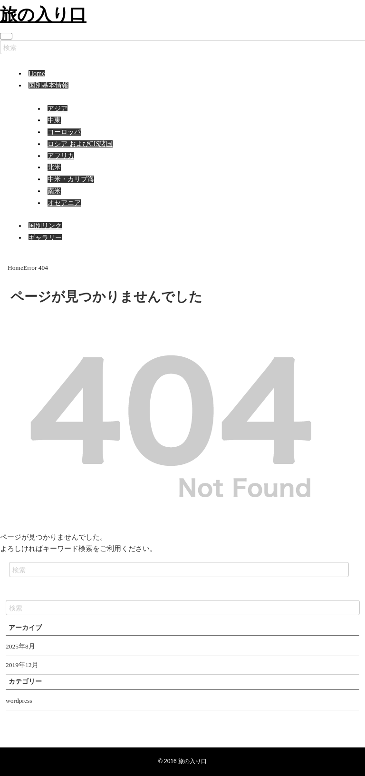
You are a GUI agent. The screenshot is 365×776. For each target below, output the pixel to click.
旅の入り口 (43, 14)
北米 (54, 167)
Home (37, 73)
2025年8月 (20, 646)
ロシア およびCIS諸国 (80, 143)
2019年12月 (22, 664)
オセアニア (64, 202)
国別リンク (45, 225)
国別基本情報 (48, 85)
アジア (57, 108)
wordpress (19, 700)
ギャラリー (45, 237)
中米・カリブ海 (71, 179)
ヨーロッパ (64, 132)
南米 (54, 191)
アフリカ (61, 155)
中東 (54, 120)
